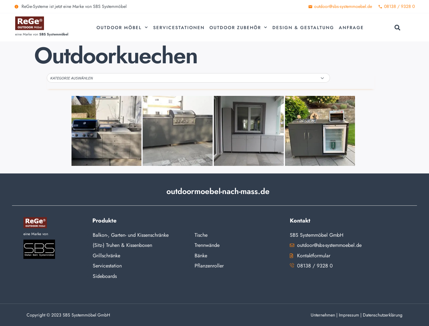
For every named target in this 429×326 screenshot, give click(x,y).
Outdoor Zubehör (238, 27)
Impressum (349, 315)
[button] (397, 27)
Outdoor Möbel (122, 27)
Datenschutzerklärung (382, 315)
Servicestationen (179, 27)
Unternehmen (323, 315)
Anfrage (351, 27)
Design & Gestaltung (303, 27)
